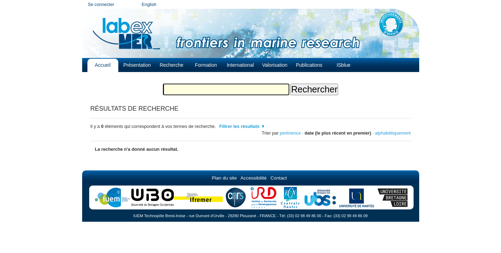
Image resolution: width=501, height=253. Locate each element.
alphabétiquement (393, 133)
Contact (278, 178)
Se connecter (101, 4)
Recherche (172, 65)
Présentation (137, 65)
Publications (309, 65)
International (240, 65)
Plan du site (224, 178)
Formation (206, 65)
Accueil (103, 65)
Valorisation (274, 65)
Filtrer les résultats (239, 126)
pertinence (290, 133)
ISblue (344, 65)
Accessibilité (253, 178)
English (149, 4)
